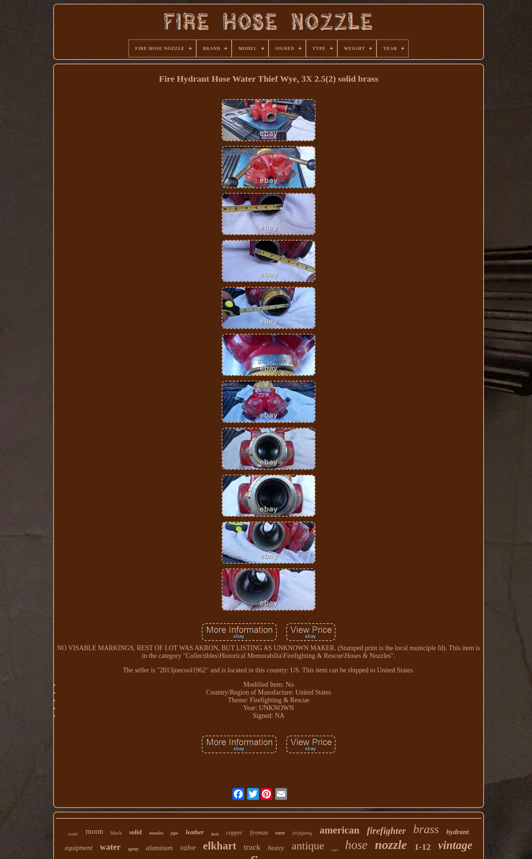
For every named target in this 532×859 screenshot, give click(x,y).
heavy (276, 848)
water (110, 847)
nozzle (391, 845)
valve (187, 847)
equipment (78, 848)
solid (135, 832)
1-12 (423, 847)
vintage (455, 845)
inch (215, 834)
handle (73, 834)
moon (94, 831)
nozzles (156, 833)
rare (280, 833)
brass (426, 829)
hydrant (457, 832)
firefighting (302, 833)
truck (252, 847)
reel (335, 850)
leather (195, 832)
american (339, 830)
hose (356, 845)
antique (307, 845)
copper (234, 832)
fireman (259, 832)
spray (133, 849)
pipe (174, 833)
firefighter (386, 831)
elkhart (219, 846)
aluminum (159, 848)
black (116, 833)
